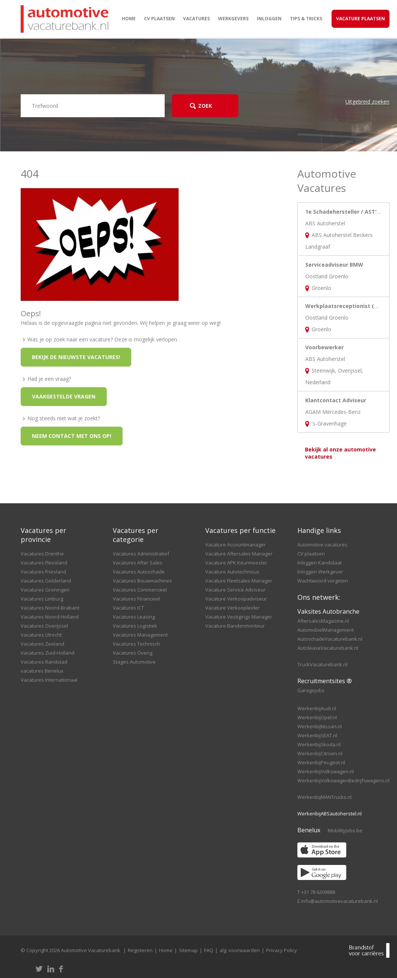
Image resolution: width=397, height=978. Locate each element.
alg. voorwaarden (240, 950)
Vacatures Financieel (136, 598)
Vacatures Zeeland (42, 643)
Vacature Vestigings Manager (238, 616)
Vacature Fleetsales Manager (238, 580)
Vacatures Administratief (141, 553)
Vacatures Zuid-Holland (47, 652)
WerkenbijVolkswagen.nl (325, 771)
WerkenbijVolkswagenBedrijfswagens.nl (343, 780)
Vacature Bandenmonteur (235, 625)
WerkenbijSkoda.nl (319, 744)
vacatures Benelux (42, 670)
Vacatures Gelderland (46, 580)
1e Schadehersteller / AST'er (343, 211)
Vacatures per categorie (135, 535)
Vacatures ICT (128, 607)
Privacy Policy (281, 950)
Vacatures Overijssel (44, 625)
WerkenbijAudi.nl (316, 708)
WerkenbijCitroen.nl (319, 753)
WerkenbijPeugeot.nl (321, 762)
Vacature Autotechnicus (232, 571)
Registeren (140, 950)
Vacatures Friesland (43, 571)
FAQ (208, 950)
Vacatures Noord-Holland (50, 616)
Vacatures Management (140, 634)
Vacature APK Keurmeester (236, 562)
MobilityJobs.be (345, 830)
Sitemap (188, 950)
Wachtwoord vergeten (322, 580)
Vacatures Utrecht (41, 634)
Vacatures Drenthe (42, 553)
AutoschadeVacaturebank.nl (329, 638)
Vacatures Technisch (136, 643)
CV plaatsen (159, 18)
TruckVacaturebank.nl (322, 664)
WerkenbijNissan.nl (319, 726)
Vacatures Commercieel (140, 589)
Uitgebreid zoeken (367, 101)
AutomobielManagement (325, 629)
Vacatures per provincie (43, 535)
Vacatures (196, 18)
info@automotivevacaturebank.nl (339, 901)
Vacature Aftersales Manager (239, 553)
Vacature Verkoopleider (232, 607)
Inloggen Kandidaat (319, 562)
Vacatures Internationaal (49, 679)
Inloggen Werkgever (320, 571)
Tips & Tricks (306, 18)
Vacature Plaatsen (360, 18)
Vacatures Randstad (44, 661)
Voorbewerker (324, 347)
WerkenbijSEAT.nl (317, 735)
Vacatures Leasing (134, 616)
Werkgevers (233, 18)
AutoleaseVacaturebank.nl (327, 647)
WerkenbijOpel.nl (317, 717)
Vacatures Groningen (45, 589)
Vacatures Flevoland (44, 562)
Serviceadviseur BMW (334, 264)
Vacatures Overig (132, 652)
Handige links (319, 530)
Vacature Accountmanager (235, 544)
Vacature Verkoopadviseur (236, 598)
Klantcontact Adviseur (335, 400)
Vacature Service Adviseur (235, 589)
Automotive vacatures (322, 544)
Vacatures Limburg (42, 598)
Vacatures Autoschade (139, 571)
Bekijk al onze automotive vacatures (340, 453)
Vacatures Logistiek (135, 625)
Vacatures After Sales (137, 562)
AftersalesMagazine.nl (323, 620)
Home (129, 18)
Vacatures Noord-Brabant (50, 607)
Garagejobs (310, 690)
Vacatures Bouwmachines (142, 580)
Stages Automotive (134, 661)
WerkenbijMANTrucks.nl (324, 797)
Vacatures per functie (240, 530)
